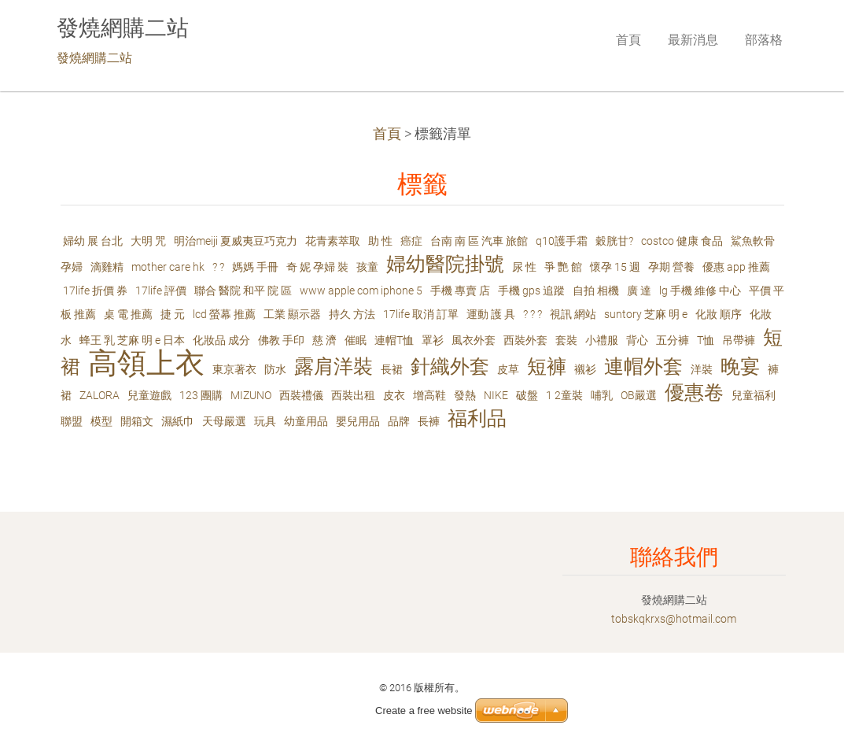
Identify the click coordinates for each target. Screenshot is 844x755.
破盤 (527, 395)
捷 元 (172, 314)
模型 (101, 421)
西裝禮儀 (301, 395)
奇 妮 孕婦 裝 (317, 267)
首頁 (387, 134)
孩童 (367, 267)
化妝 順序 (718, 314)
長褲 (429, 421)
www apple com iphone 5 (361, 290)
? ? (218, 267)
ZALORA (99, 395)
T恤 (705, 340)
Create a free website (424, 710)
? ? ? (532, 314)
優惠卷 (694, 392)
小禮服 (601, 340)
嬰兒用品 (358, 421)
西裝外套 (525, 340)
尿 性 (524, 267)
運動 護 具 (490, 314)
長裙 (392, 369)
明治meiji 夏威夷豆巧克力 (235, 241)
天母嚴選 (224, 421)
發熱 (465, 395)
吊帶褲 (738, 340)
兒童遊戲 (149, 395)
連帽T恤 (394, 340)
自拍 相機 (596, 290)
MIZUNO (250, 395)
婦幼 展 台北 (93, 241)
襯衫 (585, 369)
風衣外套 (473, 340)
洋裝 (702, 369)
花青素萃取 (332, 241)
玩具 (265, 421)
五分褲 (672, 340)
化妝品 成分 (221, 340)
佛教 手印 (281, 340)
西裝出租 (353, 395)
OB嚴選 (639, 395)
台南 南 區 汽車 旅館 (479, 241)
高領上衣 (146, 363)
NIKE (496, 395)
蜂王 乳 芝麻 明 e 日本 (132, 340)
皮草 (508, 369)
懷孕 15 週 (615, 267)
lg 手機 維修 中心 (700, 290)
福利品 (477, 418)
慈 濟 (324, 340)
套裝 (566, 340)
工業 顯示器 (292, 314)
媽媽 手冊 (255, 267)
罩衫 (433, 340)
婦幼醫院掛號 (445, 264)
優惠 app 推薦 (736, 267)
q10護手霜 (562, 241)
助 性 (380, 241)
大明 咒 (148, 241)
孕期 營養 (671, 267)
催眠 (356, 340)
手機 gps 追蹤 (531, 290)
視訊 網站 (573, 314)
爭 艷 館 (563, 267)
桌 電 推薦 (128, 314)
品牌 (399, 421)
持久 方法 (352, 314)
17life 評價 (160, 290)
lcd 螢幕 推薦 (224, 314)
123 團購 (201, 395)
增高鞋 (429, 395)
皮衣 (394, 395)
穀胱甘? (614, 241)
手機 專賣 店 (460, 290)
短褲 (546, 366)
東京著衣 (234, 369)
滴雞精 (106, 267)
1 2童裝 (564, 395)
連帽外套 (643, 366)
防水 (275, 369)
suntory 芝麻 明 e (645, 314)
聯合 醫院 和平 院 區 (243, 290)
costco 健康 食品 (682, 241)
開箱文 (136, 421)
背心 (637, 340)
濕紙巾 (177, 421)
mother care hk (168, 267)
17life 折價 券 (95, 290)
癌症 (411, 241)
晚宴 (740, 366)
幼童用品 (306, 421)
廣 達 (639, 290)
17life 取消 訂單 (421, 314)
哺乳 (602, 395)
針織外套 (450, 366)
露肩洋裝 (333, 366)
